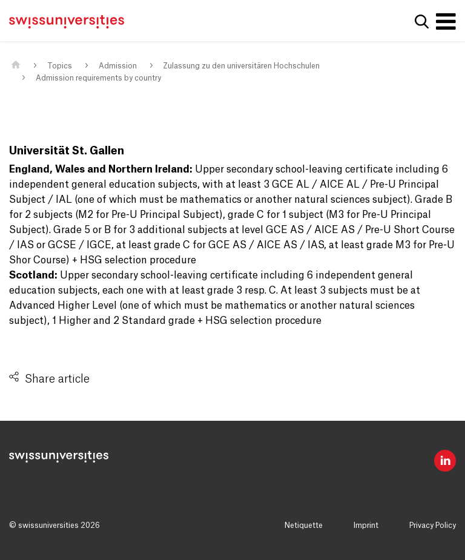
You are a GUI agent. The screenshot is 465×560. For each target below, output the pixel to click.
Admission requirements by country (98, 78)
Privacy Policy (432, 525)
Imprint (366, 525)
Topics (59, 66)
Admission (118, 66)
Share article (57, 379)
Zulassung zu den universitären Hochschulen (241, 66)
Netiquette (304, 525)
